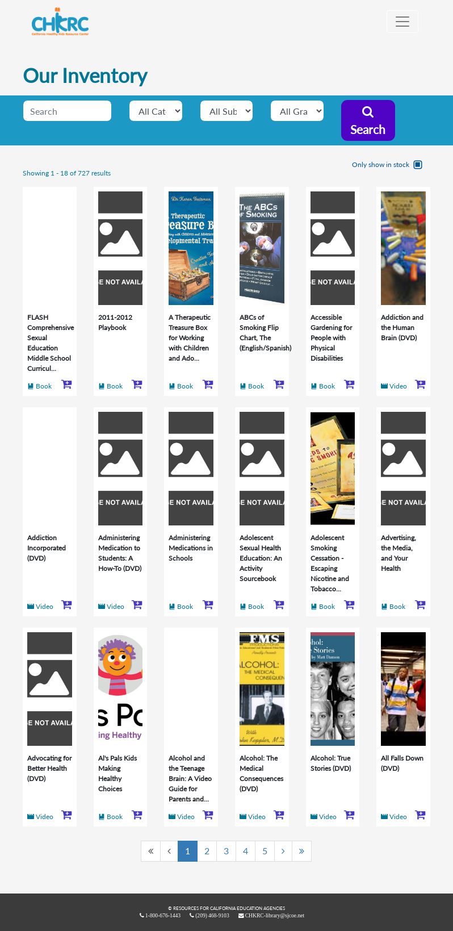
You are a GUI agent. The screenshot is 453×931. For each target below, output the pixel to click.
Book (44, 386)
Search (367, 121)
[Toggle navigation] (402, 21)
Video (398, 386)
